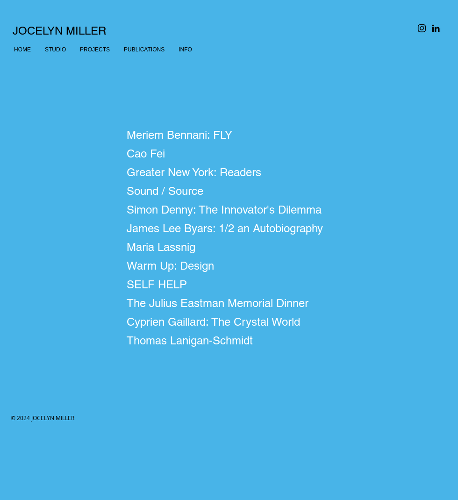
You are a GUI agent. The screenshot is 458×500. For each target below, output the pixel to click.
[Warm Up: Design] (229, 266)
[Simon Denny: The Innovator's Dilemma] (229, 209)
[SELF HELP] (229, 284)
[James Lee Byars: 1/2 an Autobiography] (229, 228)
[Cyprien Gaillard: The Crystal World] (229, 322)
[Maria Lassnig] (229, 247)
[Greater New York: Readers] (229, 172)
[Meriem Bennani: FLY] (229, 135)
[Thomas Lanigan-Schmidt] (229, 340)
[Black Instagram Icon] (421, 28)
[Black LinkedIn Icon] (435, 28)
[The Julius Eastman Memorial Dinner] (229, 303)
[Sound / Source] (229, 191)
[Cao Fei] (229, 153)
